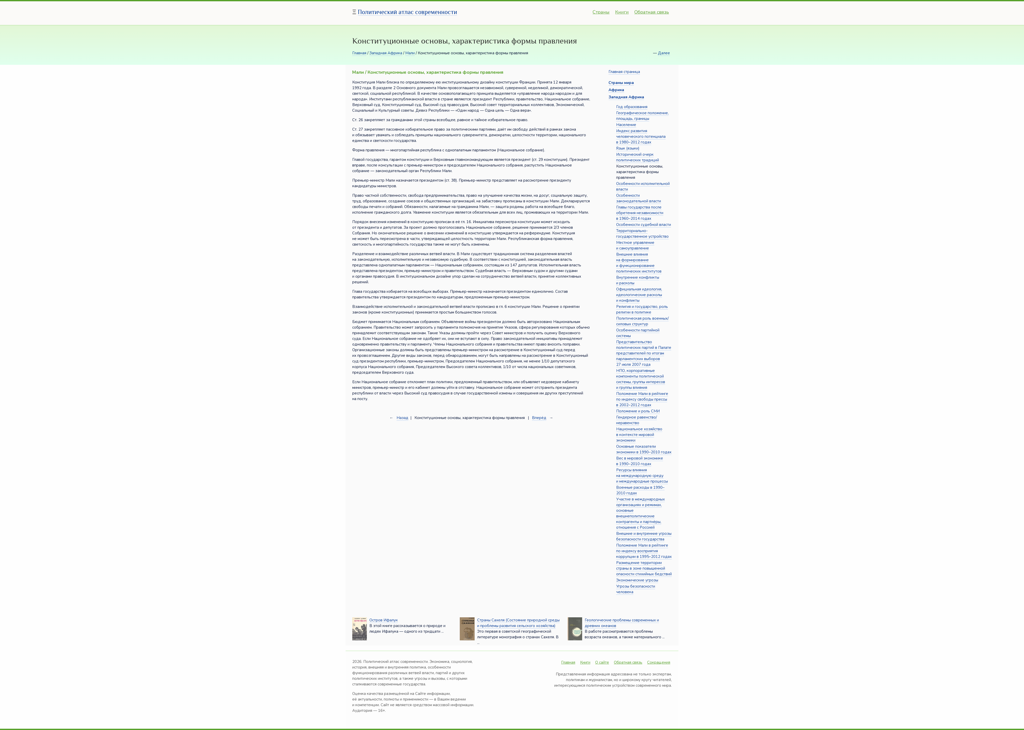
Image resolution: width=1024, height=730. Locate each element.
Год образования (631, 106)
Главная (359, 53)
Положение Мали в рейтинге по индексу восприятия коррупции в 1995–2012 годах (644, 551)
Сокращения (658, 662)
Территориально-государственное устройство (642, 233)
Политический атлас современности (407, 11)
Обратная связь (651, 12)
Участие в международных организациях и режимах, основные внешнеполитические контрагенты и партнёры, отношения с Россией (640, 513)
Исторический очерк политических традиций (637, 157)
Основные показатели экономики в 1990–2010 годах (643, 449)
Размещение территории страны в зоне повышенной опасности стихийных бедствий (644, 568)
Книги (622, 12)
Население (626, 124)
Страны (601, 12)
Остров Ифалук (383, 620)
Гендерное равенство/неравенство (636, 420)
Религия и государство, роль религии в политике (642, 309)
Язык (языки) (627, 148)
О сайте (602, 662)
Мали (410, 53)
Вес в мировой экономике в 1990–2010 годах (639, 461)
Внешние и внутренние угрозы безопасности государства (643, 536)
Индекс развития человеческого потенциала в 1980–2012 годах (641, 136)
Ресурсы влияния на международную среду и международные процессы (642, 475)
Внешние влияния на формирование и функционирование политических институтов (639, 263)
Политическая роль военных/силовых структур (642, 321)
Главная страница (624, 71)
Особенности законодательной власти (638, 198)
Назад (402, 417)
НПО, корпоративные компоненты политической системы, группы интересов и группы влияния (640, 379)
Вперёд (539, 417)
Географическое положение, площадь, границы (642, 115)
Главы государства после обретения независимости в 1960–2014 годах (639, 213)
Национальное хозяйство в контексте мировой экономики (639, 434)
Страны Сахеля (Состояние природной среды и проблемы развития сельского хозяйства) (518, 623)
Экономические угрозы (637, 580)
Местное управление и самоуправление (635, 245)
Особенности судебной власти (643, 224)
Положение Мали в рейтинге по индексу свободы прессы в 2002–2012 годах (642, 399)
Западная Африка (385, 53)
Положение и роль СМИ (638, 411)
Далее (664, 53)
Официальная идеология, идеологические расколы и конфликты (639, 295)
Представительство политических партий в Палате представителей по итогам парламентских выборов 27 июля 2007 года (643, 353)
